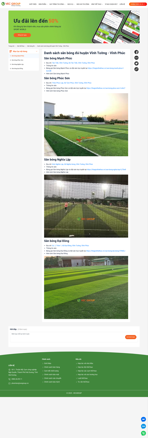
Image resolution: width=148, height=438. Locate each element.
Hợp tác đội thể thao (84, 367)
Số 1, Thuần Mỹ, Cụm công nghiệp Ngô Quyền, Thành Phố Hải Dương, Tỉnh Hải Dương (23, 372)
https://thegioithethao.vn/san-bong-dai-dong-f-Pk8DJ (105, 251)
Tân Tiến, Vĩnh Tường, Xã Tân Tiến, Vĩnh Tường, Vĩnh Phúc (73, 63)
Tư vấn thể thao (82, 382)
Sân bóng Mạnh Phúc (18, 56)
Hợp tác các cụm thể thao (86, 371)
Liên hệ (122, 4)
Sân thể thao (97, 4)
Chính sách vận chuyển (51, 378)
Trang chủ (11, 46)
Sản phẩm (43, 4)
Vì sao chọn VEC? (111, 4)
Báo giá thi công (83, 4)
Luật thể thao (82, 378)
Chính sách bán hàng (51, 367)
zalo (136, 58)
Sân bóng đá (31, 46)
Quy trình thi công (57, 4)
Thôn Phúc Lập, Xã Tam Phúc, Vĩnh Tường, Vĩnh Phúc (71, 83)
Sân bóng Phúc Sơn (17, 60)
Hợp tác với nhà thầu (84, 363)
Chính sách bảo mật (50, 374)
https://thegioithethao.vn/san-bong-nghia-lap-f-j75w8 (106, 170)
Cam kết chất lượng (50, 371)
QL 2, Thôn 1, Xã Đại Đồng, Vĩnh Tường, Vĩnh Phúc (70, 246)
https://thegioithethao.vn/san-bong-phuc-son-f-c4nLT (105, 88)
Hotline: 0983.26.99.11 (138, 4)
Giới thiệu (33, 4)
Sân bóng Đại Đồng (17, 68)
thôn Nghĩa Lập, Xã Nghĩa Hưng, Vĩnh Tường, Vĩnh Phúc (72, 164)
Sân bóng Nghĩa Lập (18, 64)
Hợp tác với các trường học (87, 374)
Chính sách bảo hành (51, 382)
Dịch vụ (71, 4)
